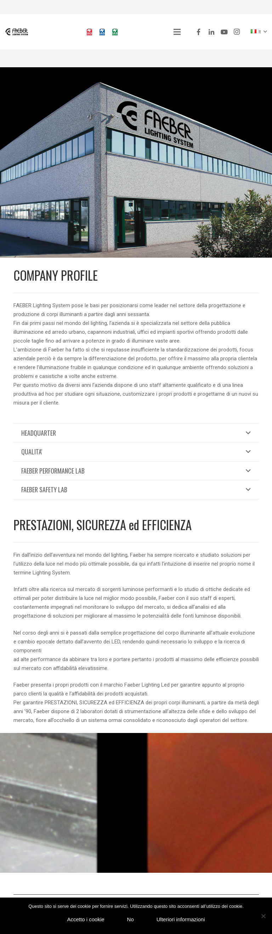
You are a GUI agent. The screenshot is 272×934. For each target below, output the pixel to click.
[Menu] (177, 32)
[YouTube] (224, 31)
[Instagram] (237, 31)
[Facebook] (198, 31)
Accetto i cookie (85, 919)
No (130, 919)
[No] (263, 915)
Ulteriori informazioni (181, 919)
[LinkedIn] (211, 31)
